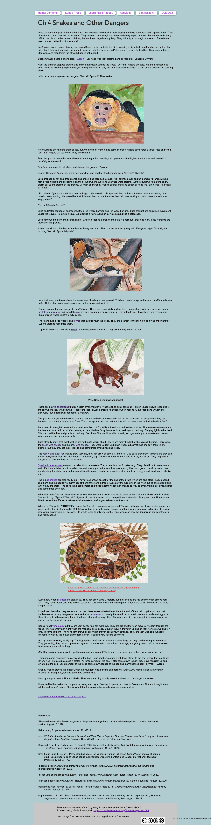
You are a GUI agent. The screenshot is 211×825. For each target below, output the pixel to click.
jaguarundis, (54, 312)
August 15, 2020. (55, 724)
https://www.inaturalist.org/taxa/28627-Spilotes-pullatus (117, 780)
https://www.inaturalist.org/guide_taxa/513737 (115, 775)
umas (165, 309)
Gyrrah (80, 59)
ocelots (42, 312)
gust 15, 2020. (151, 775)
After (71, 587)
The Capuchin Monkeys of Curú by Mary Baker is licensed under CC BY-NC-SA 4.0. (99, 807)
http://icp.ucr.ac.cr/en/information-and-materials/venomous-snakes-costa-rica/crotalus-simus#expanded (104, 589)
